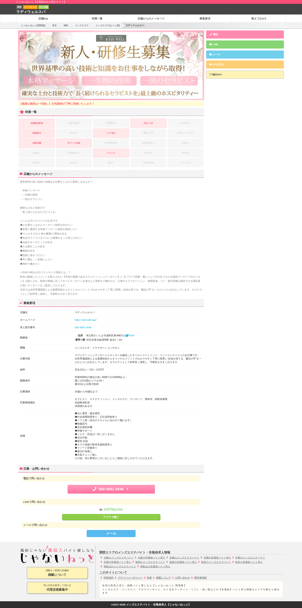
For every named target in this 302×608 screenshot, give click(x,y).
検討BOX (217, 74)
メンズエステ (82, 25)
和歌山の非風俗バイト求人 (155, 566)
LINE (213, 44)
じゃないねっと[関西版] (33, 25)
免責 (149, 577)
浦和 (66, 25)
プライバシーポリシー (130, 577)
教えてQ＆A (258, 18)
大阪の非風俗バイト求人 (151, 557)
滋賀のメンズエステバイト (150, 562)
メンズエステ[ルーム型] (108, 25)
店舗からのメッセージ (151, 18)
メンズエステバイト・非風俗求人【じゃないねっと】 (158, 604)
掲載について (163, 577)
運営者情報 (200, 577)
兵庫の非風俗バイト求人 (117, 562)
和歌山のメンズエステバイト (120, 566)
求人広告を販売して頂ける (57, 588)
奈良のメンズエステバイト (216, 562)
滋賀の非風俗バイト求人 (183, 562)
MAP (130, 335)
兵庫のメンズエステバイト (250, 557)
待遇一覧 (97, 18)
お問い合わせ (182, 577)
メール (111, 533)
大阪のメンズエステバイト (119, 557)
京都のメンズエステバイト (184, 557)
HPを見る (216, 64)
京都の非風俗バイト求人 (217, 557)
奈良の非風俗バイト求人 (249, 562)
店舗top (43, 18)
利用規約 (109, 577)
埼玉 (54, 25)
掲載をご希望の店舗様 (57, 573)
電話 (213, 34)
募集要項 (205, 18)
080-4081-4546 (83, 327)
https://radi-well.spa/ (86, 319)
